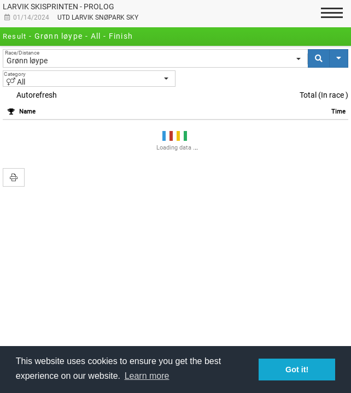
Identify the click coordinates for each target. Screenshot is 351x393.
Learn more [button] (147, 375)
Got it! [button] (296, 369)
